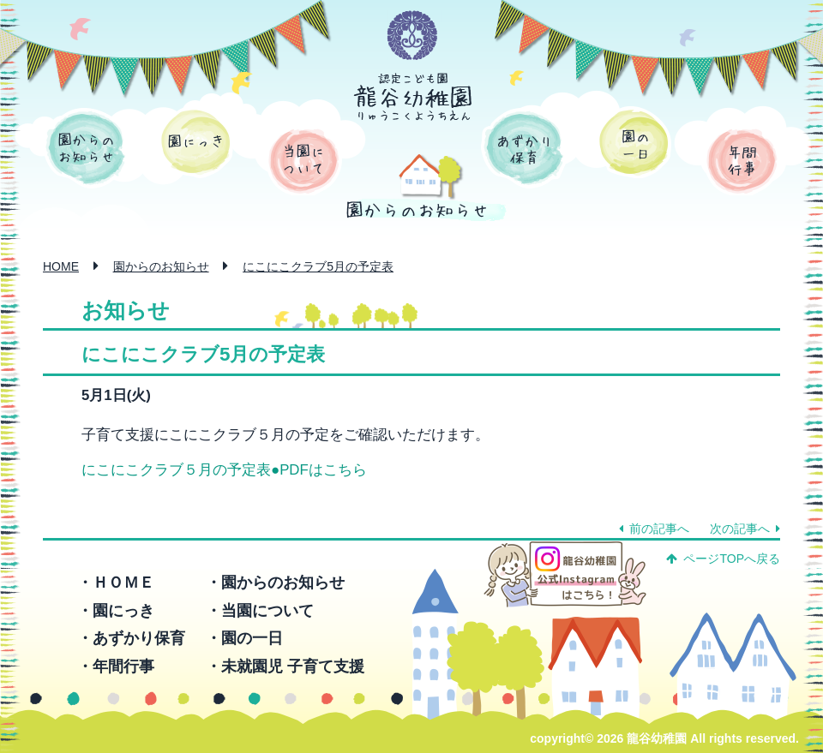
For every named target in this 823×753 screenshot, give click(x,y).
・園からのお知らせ (275, 582)
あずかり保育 (524, 148)
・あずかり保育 (131, 638)
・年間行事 (115, 666)
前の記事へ (654, 528)
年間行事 (742, 161)
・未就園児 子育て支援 (285, 666)
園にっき (196, 142)
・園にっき (115, 610)
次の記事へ (745, 528)
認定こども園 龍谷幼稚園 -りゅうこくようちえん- (413, 97)
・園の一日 (244, 638)
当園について (304, 161)
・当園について (260, 610)
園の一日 (634, 142)
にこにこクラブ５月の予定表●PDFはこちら (224, 470)
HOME (61, 266)
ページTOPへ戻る (723, 558)
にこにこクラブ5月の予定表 (318, 266)
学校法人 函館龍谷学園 (412, 36)
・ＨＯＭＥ (115, 582)
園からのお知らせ (86, 148)
